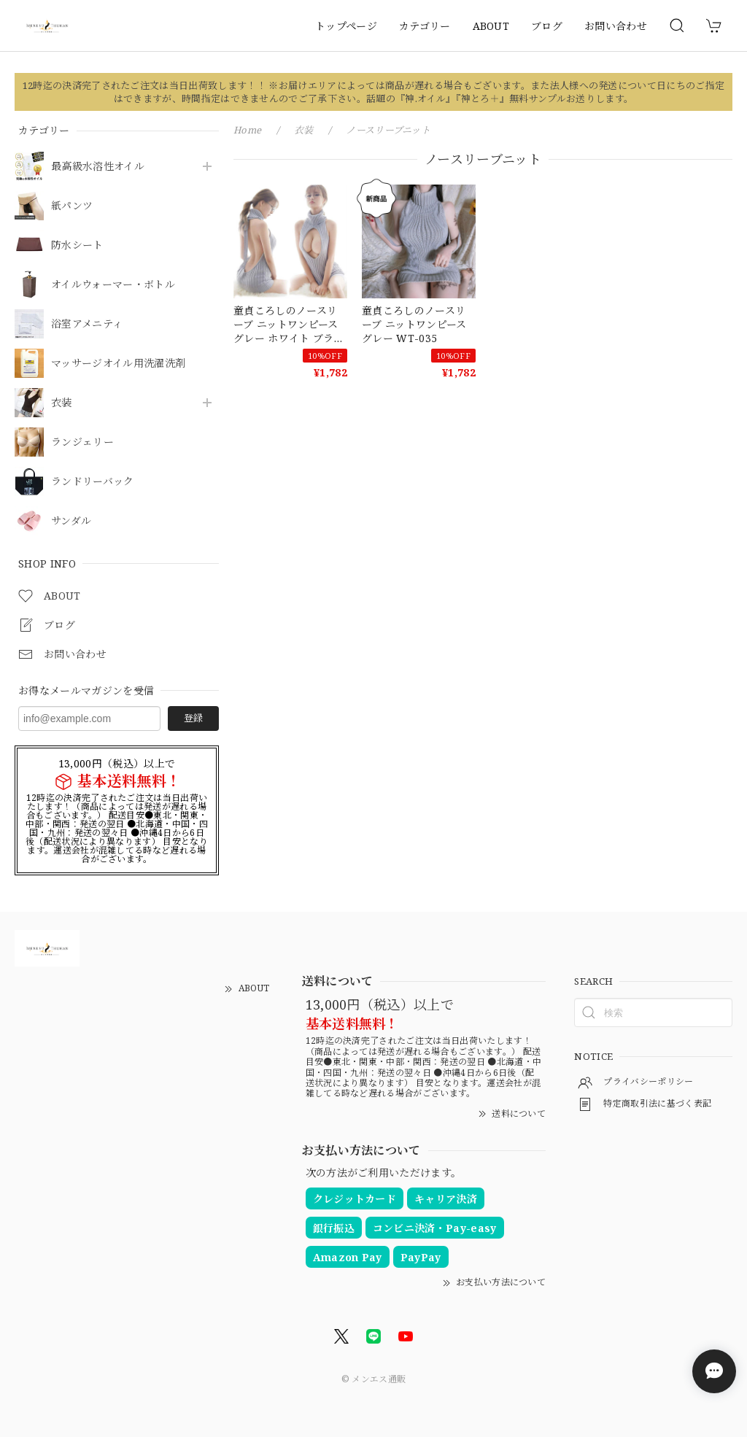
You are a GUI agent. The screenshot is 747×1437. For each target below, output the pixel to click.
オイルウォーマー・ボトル (113, 285)
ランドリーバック (92, 482)
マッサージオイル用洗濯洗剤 (118, 363)
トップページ (346, 26)
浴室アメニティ (87, 324)
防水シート (77, 245)
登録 (193, 717)
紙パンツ (72, 206)
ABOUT (491, 26)
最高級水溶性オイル (97, 166)
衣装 (61, 403)
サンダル (71, 521)
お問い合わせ (615, 26)
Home (247, 129)
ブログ (546, 26)
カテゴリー (425, 26)
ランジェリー (82, 442)
